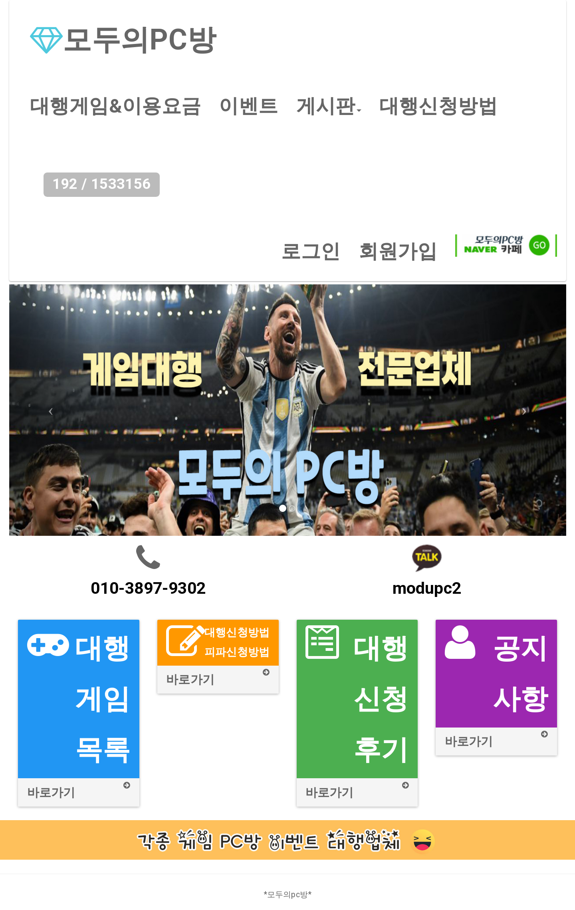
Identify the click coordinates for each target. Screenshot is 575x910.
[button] (328, 106)
